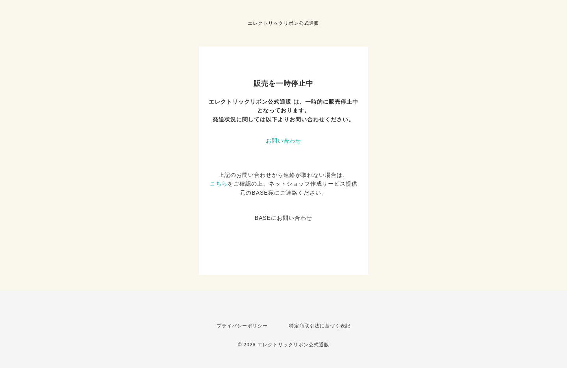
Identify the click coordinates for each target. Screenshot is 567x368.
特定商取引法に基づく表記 (319, 326)
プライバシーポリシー (242, 326)
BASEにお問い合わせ (283, 218)
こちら (219, 183)
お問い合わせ (283, 141)
